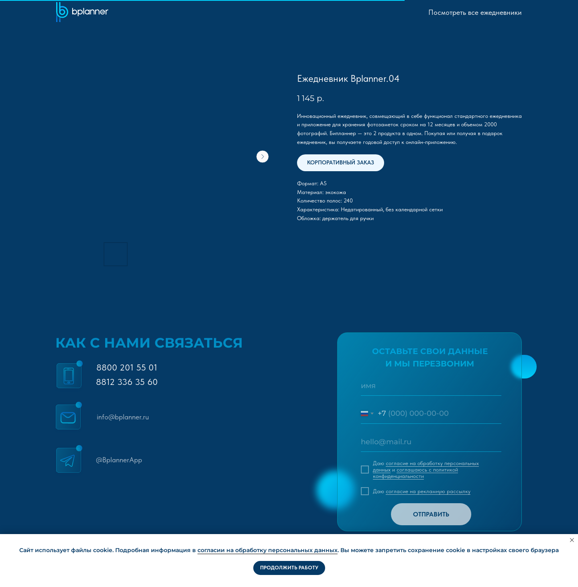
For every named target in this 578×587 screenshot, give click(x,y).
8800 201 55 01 (126, 367)
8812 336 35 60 (127, 381)
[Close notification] (572, 540)
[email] (431, 442)
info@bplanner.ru (123, 417)
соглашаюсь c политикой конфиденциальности (415, 472)
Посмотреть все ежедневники (475, 12)
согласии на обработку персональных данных (267, 550)
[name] (431, 386)
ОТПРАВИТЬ (431, 514)
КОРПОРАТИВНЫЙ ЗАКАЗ (340, 162)
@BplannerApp (119, 459)
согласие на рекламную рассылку (428, 491)
